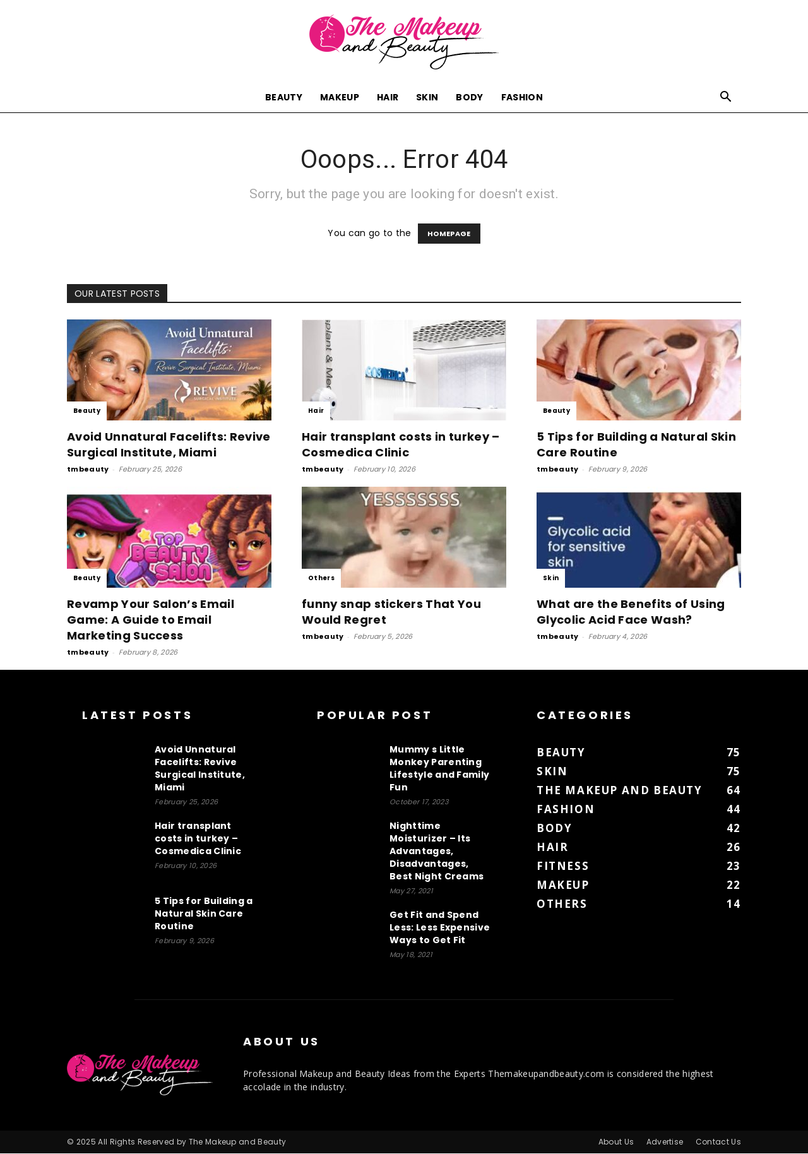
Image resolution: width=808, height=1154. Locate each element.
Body (469, 97)
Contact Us (718, 1142)
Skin (427, 97)
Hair (387, 97)
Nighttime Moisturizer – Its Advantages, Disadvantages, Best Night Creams (436, 851)
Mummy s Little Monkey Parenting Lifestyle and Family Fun (439, 769)
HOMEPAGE (449, 234)
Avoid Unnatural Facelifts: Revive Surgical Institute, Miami (169, 445)
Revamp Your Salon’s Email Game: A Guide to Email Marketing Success (150, 620)
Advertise (665, 1142)
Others (321, 578)
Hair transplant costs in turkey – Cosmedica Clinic (401, 445)
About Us (616, 1142)
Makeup (339, 97)
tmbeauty (88, 470)
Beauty (283, 97)
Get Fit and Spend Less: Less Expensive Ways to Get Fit (439, 928)
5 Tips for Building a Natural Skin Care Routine (204, 914)
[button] (726, 98)
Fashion (522, 97)
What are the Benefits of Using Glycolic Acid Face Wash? (631, 612)
